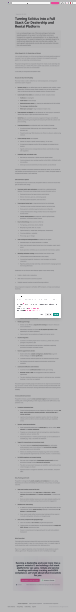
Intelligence (27, 3)
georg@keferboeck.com (33, 308)
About (14, 3)
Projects (35, 3)
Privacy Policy (28, 310)
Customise (48, 314)
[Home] (9, 3)
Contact (47, 3)
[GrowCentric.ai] (67, 3)
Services (19, 3)
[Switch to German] (70, 3)
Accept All (56, 314)
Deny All (41, 314)
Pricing (41, 3)
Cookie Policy (36, 310)
